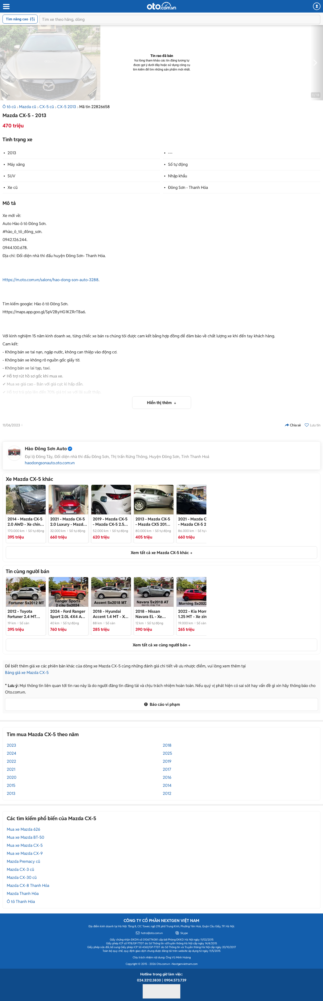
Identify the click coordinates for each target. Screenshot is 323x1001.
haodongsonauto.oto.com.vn (50, 463)
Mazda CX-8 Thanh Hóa (28, 885)
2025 (167, 753)
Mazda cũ (27, 106)
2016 (167, 777)
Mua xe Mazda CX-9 (25, 853)
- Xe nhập (148, 614)
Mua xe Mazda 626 (23, 829)
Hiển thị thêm (160, 402)
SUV (11, 176)
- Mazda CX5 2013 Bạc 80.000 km (152, 521)
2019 (167, 761)
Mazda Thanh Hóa (23, 893)
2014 (167, 785)
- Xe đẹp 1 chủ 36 (68, 614)
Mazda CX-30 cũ (22, 877)
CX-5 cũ (46, 106)
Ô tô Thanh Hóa (21, 901)
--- (170, 153)
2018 (167, 745)
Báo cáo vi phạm (161, 704)
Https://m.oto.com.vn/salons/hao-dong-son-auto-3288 (51, 279)
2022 (11, 761)
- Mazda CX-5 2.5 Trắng (110, 521)
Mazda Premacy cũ (23, 861)
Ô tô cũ (9, 106)
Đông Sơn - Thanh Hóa (188, 187)
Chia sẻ (293, 425)
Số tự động (178, 164)
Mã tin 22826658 (94, 106)
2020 (11, 777)
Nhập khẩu (177, 176)
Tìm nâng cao (20, 19)
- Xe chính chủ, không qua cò (25, 521)
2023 (11, 745)
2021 (11, 769)
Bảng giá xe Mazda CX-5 (27, 672)
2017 (167, 769)
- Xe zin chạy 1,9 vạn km (195, 614)
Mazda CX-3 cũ (20, 869)
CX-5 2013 (66, 106)
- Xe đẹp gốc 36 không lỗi (110, 614)
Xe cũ (13, 187)
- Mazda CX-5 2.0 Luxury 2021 (68, 521)
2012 (167, 793)
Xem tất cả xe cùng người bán (160, 645)
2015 (11, 785)
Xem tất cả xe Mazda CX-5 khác (160, 552)
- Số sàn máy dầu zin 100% (24, 614)
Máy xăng (16, 164)
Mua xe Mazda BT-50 (25, 837)
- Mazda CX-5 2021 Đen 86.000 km (195, 521)
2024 (11, 753)
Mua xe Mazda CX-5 (25, 845)
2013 (12, 153)
